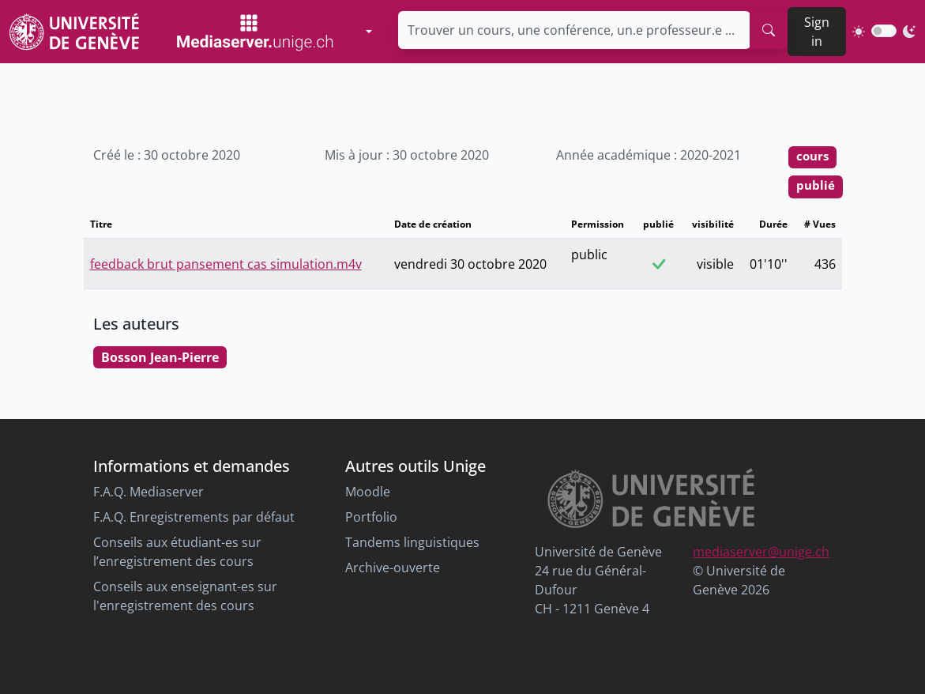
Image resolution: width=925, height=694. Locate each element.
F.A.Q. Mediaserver (148, 491)
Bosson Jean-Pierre (160, 357)
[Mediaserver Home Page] (255, 31)
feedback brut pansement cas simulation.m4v (226, 264)
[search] (769, 30)
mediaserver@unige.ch (761, 551)
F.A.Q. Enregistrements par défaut (194, 517)
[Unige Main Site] (74, 31)
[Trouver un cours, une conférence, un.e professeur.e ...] (574, 30)
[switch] (884, 31)
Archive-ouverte (392, 567)
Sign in (816, 31)
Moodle (367, 491)
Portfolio (371, 517)
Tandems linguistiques (412, 542)
